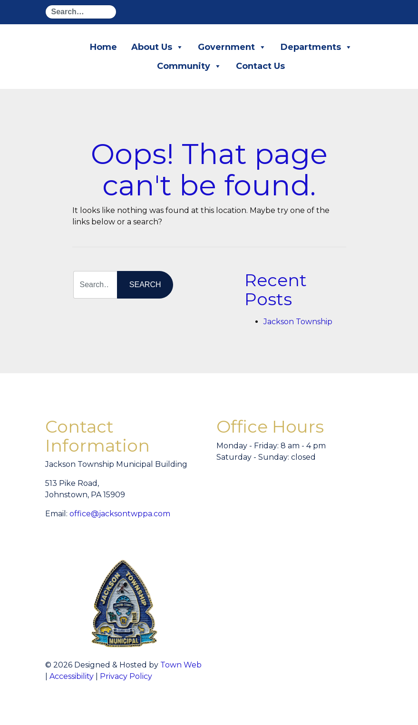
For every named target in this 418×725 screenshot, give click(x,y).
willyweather (335, 497)
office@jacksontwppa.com (119, 513)
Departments (316, 47)
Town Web (181, 664)
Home (103, 47)
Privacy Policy (126, 676)
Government (232, 47)
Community (189, 66)
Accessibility (71, 676)
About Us (157, 47)
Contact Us (260, 66)
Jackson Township (297, 321)
